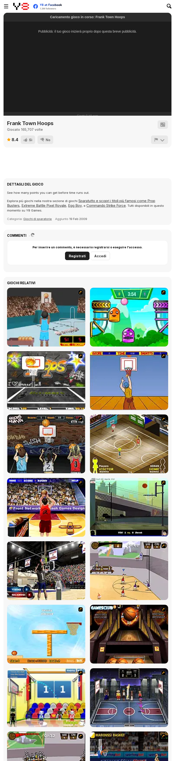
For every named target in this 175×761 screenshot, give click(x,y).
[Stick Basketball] (129, 570)
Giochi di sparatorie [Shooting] (37, 219)
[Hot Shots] (129, 380)
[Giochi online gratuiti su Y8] (21, 6)
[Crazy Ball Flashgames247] (129, 317)
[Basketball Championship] (129, 634)
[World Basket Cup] (129, 697)
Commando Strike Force (106, 205)
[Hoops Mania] (46, 443)
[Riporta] (159, 139)
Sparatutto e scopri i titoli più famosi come (112, 201)
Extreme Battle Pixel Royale (43, 205)
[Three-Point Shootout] (46, 507)
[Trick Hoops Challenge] (129, 507)
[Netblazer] (46, 317)
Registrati (77, 256)
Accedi (100, 256)
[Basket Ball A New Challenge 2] (46, 634)
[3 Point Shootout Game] (46, 570)
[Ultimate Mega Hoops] (46, 380)
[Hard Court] (129, 443)
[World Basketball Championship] (46, 697)
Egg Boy (75, 205)
